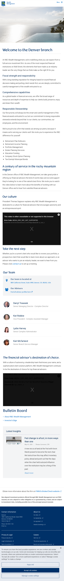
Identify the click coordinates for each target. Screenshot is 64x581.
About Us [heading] (37, 512)
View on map (5, 521)
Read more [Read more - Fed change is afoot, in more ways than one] (29, 473)
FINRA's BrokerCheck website (48, 491)
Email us (4, 526)
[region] (32, 563)
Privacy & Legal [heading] (7, 535)
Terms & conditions (7, 544)
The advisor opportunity (40, 541)
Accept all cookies (30, 570)
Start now (36, 538)
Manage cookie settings (30, 576)
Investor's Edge (11, 420)
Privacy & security (6, 538)
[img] (32, 25)
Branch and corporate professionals (43, 544)
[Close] (61, 548)
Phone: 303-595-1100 (7, 524)
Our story (36, 515)
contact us (16, 264)
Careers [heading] (36, 535)
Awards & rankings (39, 524)
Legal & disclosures (7, 541)
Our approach (37, 521)
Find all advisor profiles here (22, 292)
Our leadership (38, 518)
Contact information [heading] (9, 512)
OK (32, 403)
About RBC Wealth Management (18, 417)
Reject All (30, 565)
